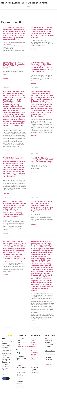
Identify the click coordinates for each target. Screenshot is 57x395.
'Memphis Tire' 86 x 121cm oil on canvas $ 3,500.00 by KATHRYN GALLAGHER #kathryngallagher (42, 160)
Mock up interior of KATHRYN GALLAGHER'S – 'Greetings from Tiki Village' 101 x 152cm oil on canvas (14, 65)
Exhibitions (34, 346)
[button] (28, 9)
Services (33, 342)
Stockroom (34, 344)
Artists (32, 340)
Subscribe (49, 364)
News (32, 349)
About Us (33, 339)
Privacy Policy (34, 352)
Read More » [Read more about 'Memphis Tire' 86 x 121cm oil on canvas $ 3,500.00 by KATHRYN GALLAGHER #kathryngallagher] (33, 172)
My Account (34, 351)
